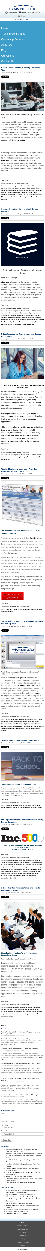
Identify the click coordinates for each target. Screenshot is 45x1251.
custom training (37, 864)
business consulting (21, 1014)
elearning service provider (28, 319)
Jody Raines (11, 743)
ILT (8, 1009)
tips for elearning (14, 319)
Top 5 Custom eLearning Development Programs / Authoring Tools (22, 622)
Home (22, 1222)
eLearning (21, 140)
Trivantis (9, 726)
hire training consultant (26, 871)
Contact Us (37, 12)
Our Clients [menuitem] (7, 55)
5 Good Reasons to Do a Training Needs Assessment (21, 1190)
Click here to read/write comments (18, 183)
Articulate (15, 724)
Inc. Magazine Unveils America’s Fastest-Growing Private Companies (22, 821)
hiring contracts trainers (14, 873)
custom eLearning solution (27, 186)
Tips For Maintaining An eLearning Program (20, 740)
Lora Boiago (11, 626)
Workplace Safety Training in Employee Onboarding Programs (24, 1153)
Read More (4, 180)
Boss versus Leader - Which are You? (17, 1213)
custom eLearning (7, 190)
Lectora (15, 726)
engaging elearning (28, 324)
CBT (14, 1009)
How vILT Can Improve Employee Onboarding (19, 1176)
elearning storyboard (14, 317)
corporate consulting (7, 867)
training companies (7, 611)
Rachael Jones (11, 72)
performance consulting (30, 873)
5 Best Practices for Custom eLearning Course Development (21, 335)
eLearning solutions (14, 315)
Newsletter (24, 16)
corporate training (11, 609)
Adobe (32, 724)
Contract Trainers (22, 1225)
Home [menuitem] (3, 28)
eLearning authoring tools (35, 726)
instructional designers (26, 719)
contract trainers (25, 862)
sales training (13, 878)
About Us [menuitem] (6, 44)
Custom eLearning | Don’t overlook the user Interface (20, 210)
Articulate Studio (6, 724)
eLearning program (12, 186)
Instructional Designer (22, 1242)
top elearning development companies (22, 322)
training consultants (25, 805)
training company (36, 609)
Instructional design (26, 1007)
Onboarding (22, 1245)
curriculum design (36, 867)
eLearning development (27, 685)
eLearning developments (16, 678)
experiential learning (12, 862)
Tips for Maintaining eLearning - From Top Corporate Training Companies (19, 470)
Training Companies (22, 1239)
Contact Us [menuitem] (7, 61)
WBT (11, 1009)
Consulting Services (22, 1229)
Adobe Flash (22, 726)
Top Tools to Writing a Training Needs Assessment (20, 1194)
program (13, 553)
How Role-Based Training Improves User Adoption (20, 1182)
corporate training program (22, 864)
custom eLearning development (31, 188)
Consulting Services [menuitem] (12, 39)
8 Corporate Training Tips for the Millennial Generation (22, 1209)
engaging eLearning (9, 441)
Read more (12, 1044)
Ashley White (11, 474)
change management (7, 869)
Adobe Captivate (24, 724)
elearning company (28, 317)
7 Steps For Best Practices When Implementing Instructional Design (21, 889)
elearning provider (7, 728)
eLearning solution (27, 315)
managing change (35, 869)
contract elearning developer (22, 190)
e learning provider (19, 728)
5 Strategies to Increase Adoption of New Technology (21, 1197)
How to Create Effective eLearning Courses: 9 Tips (20, 69)
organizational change (22, 869)
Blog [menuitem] (3, 50)
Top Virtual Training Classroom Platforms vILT (19, 1203)
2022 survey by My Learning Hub (24, 122)
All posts (3, 1025)
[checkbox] (22, 1126)
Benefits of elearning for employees (21, 194)
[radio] (22, 1125)
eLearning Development (12, 192)
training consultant (12, 805)
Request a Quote (26, 12)
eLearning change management (11, 875)
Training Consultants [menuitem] (13, 33)
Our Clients (22, 1232)
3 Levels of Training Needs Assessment (17, 1211)
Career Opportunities (12, 12)
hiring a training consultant (9, 871)
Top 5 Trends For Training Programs (16, 1192)
